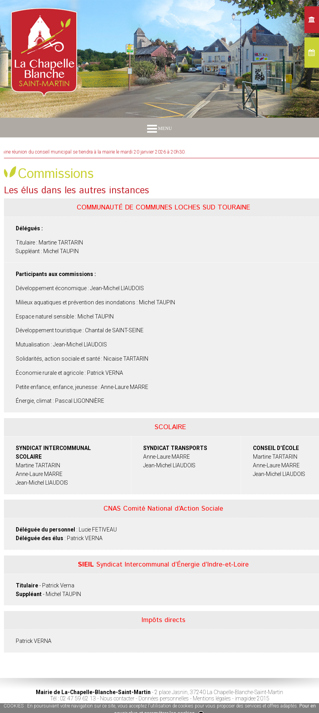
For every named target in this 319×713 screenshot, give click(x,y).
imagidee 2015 (252, 698)
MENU (159, 128)
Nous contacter (117, 698)
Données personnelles (163, 698)
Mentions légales (212, 698)
